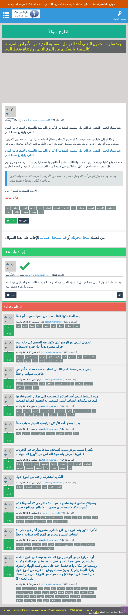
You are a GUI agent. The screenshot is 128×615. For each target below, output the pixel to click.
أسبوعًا (87, 517)
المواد (60, 326)
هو (36, 357)
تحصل (19, 596)
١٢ (80, 517)
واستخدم (20, 592)
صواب (68, 326)
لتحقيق (53, 415)
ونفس (45, 592)
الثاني (73, 600)
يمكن (76, 411)
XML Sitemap (76, 610)
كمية (33, 596)
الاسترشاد (85, 411)
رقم (72, 596)
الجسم (72, 357)
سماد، (92, 596)
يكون (58, 357)
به (46, 415)
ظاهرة (19, 388)
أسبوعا (20, 521)
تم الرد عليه (29, 275)
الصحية (71, 415)
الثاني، (16, 212)
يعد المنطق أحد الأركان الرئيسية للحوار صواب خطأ (48, 423)
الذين (28, 544)
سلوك (15, 208)
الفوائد (62, 415)
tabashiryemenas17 (54, 322)
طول (85, 589)
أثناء (41, 361)
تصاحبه (79, 384)
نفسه (64, 521)
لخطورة (87, 464)
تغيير (47, 589)
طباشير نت (94, 612)
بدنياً (35, 361)
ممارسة (91, 544)
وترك (58, 596)
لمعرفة (20, 415)
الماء (25, 326)
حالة (85, 357)
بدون (84, 596)
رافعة (38, 487)
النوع (9, 212)
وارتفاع (25, 212)
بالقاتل (49, 384)
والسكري (110, 208)
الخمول (24, 208)
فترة (48, 361)
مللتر (67, 517)
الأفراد (19, 544)
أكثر (76, 544)
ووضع (19, 600)
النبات (37, 592)
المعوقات (49, 548)
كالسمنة (100, 208)
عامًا (39, 326)
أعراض (88, 384)
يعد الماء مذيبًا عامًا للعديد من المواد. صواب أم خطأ (47, 316)
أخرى (36, 521)
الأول (53, 600)
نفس (30, 592)
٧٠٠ (43, 521)
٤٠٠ (60, 517)
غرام (33, 600)
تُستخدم (45, 464)
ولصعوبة (29, 468)
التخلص (39, 468)
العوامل (48, 208)
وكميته (69, 589)
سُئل (29, 120)
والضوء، (49, 596)
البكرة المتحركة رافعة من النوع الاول (39, 477)
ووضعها (69, 592)
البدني (32, 208)
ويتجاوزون (38, 548)
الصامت (59, 384)
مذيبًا (32, 326)
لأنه (67, 384)
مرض (27, 384)
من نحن (89, 610)
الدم (41, 212)
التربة (54, 592)
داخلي (58, 544)
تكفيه (28, 521)
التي (69, 411)
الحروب (78, 464)
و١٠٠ (65, 600)
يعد (8, 208)
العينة (66, 596)
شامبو (45, 517)
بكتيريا (19, 464)
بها (94, 411)
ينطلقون (36, 544)
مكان (83, 592)
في (79, 357)
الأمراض (81, 208)
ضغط (34, 212)
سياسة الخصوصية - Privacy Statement (48, 610)
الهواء (41, 596)
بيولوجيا (62, 464)
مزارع (25, 589)
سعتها (53, 517)
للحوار (60, 433)
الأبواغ (54, 468)
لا (72, 384)
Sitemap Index (21, 610)
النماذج (50, 411)
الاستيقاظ (57, 361)
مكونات (29, 415)
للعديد (66, 208)
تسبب (27, 464)
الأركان (41, 433)
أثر (40, 589)
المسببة (57, 208)
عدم (92, 357)
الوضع (42, 357)
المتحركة (28, 487)
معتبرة (27, 361)
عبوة (37, 517)
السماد (61, 589)
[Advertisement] (64, 78)
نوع (53, 589)
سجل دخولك (80, 237)
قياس (34, 589)
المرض (20, 468)
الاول (59, 487)
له (70, 468)
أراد (18, 589)
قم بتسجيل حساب (53, 237)
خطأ (76, 326)
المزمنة (91, 208)
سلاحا (53, 464)
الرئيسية (51, 433)
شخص (29, 517)
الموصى (39, 415)
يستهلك (20, 517)
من (73, 208)
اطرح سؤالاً (58, 31)
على (77, 589)
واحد (91, 592)
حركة (19, 361)
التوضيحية (60, 411)
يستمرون (68, 544)
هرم (19, 411)
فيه (64, 357)
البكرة (19, 487)
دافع (51, 544)
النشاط (27, 411)
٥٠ (26, 600)
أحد (40, 208)
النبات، (92, 589)
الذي (50, 357)
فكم (95, 517)
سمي (19, 384)
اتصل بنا (7, 610)
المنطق (26, 433)
